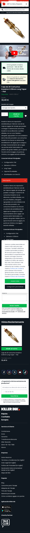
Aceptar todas (15, 281)
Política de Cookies (16, 268)
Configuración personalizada (15, 287)
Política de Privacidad (17, 276)
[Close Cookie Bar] (27, 242)
